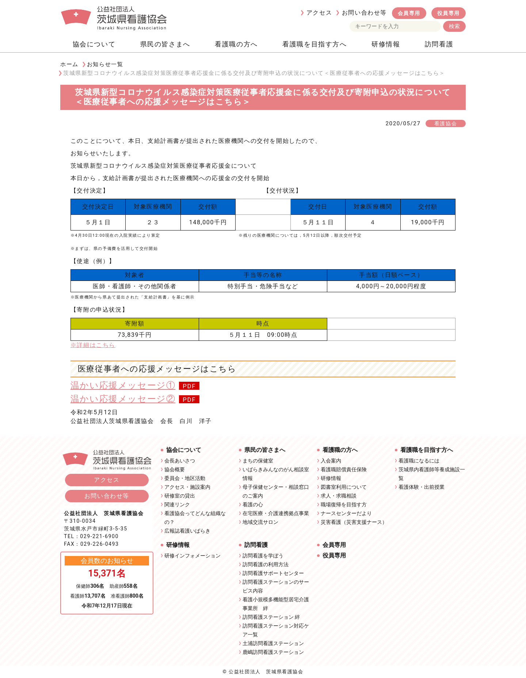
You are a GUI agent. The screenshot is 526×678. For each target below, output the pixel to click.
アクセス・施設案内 (187, 487)
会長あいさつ (179, 461)
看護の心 (253, 504)
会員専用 (409, 13)
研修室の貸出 (179, 496)
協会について (94, 44)
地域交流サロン (260, 522)
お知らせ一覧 (105, 64)
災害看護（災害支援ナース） (354, 522)
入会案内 (331, 461)
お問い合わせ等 (364, 12)
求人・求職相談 (339, 496)
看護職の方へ (236, 44)
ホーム (69, 64)
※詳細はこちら (92, 345)
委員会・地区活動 (184, 478)
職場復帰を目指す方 (344, 504)
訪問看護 (439, 44)
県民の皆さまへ (165, 44)
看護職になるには (419, 461)
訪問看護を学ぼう (263, 556)
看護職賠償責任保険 (344, 469)
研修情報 (385, 44)
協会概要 (174, 469)
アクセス (319, 12)
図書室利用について (344, 487)
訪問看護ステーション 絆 (271, 617)
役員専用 (448, 13)
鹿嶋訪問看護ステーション (273, 652)
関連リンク (177, 504)
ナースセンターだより (346, 513)
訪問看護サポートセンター (273, 573)
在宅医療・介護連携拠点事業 (276, 513)
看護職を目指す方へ (314, 44)
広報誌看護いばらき (187, 531)
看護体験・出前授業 (422, 487)
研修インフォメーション (192, 556)
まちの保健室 (258, 461)
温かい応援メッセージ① (123, 385)
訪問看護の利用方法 (266, 564)
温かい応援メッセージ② (123, 399)
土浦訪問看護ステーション (273, 643)
